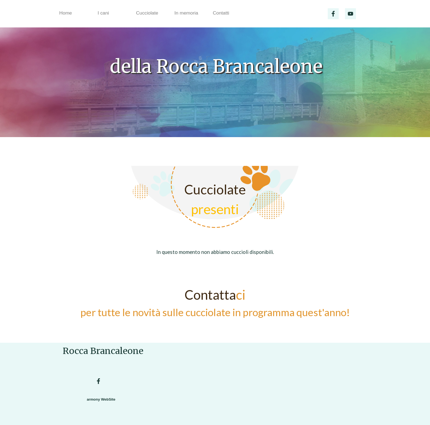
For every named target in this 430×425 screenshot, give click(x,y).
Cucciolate (147, 13)
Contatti (221, 13)
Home (65, 13)
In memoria (186, 13)
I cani (103, 13)
